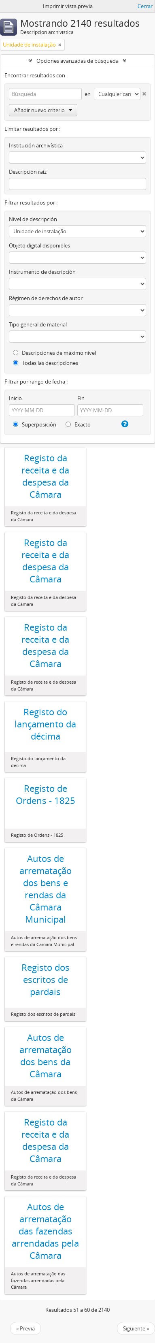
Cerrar (145, 6)
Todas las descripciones (45, 363)
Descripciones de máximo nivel (54, 352)
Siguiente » (136, 1328)
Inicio (15, 398)
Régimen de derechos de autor (46, 298)
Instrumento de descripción (42, 271)
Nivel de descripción (33, 219)
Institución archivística (36, 145)
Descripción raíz (28, 171)
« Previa (25, 1328)
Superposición (34, 424)
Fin (81, 398)
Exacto (78, 424)
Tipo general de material (38, 324)
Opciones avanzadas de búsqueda (77, 60)
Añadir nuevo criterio (43, 110)
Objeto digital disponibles (39, 245)
